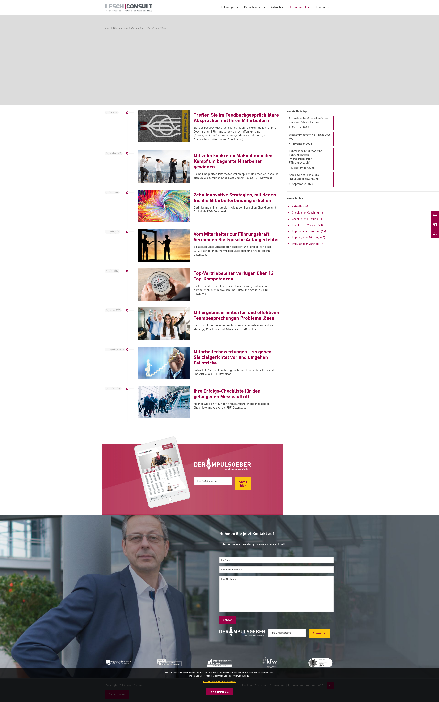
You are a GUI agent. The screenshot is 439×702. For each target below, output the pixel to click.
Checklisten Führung (305, 218)
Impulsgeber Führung (306, 237)
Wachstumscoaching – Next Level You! (310, 136)
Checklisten (137, 28)
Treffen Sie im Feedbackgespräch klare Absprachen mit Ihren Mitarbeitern (236, 117)
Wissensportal (299, 7)
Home (106, 28)
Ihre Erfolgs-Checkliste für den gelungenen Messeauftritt (227, 393)
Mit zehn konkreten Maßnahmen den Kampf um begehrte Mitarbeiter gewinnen (233, 161)
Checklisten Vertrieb (304, 225)
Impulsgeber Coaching (306, 231)
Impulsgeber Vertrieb (305, 243)
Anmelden (243, 484)
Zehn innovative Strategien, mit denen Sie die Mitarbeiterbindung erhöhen (235, 197)
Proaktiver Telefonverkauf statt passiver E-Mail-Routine (308, 120)
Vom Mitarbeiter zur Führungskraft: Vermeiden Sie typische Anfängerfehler (236, 236)
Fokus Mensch (255, 7)
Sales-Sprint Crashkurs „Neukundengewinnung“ (304, 176)
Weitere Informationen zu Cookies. (219, 681)
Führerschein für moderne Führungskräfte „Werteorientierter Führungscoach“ (305, 156)
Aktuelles (277, 7)
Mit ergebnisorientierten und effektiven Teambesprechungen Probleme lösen (236, 315)
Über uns (322, 7)
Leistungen (230, 7)
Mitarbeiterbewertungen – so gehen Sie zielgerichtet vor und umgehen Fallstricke (233, 357)
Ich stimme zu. (220, 691)
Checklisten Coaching (305, 212)
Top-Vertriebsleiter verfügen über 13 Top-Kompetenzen (234, 276)
